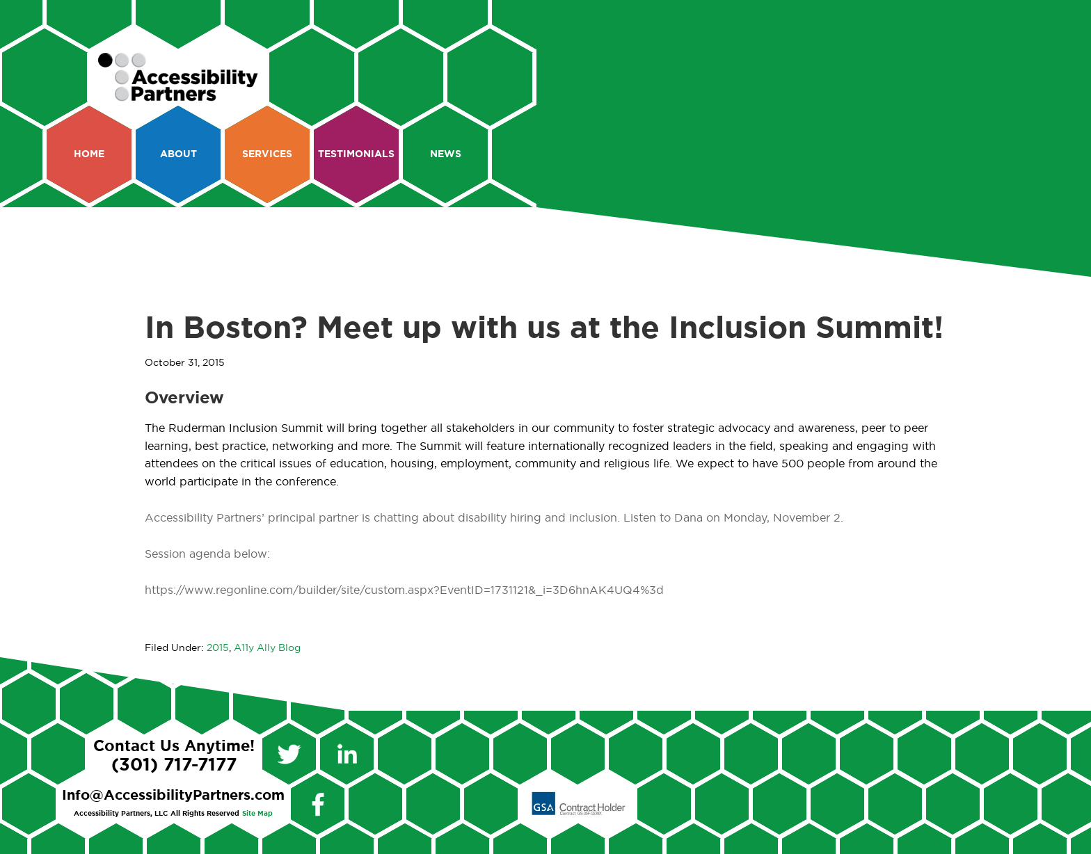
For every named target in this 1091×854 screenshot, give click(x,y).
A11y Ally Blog (267, 648)
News (445, 154)
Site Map (257, 813)
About (178, 154)
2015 (218, 648)
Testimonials (356, 154)
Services (267, 154)
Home (89, 154)
